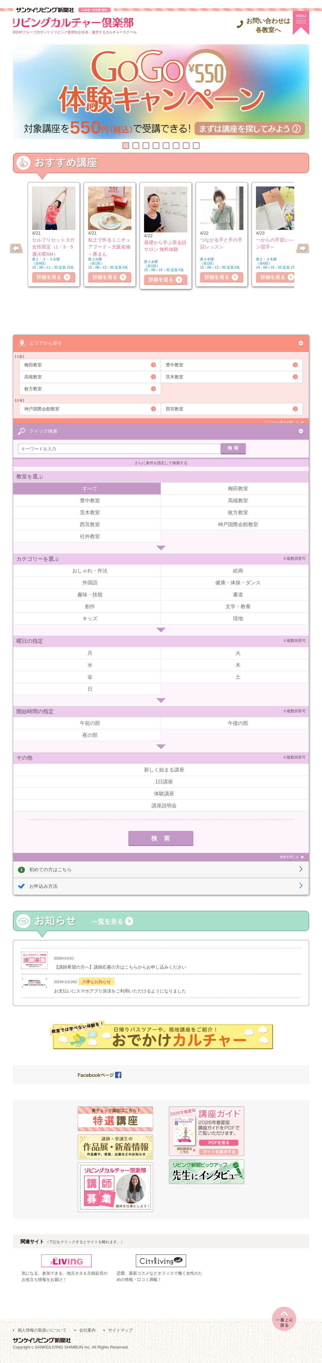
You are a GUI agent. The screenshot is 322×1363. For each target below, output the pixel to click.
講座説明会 (164, 798)
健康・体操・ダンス (238, 575)
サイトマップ (120, 1335)
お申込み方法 (43, 879)
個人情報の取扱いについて (42, 1335)
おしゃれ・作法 (90, 563)
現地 (238, 611)
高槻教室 (33, 376)
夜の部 (89, 728)
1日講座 (164, 774)
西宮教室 (174, 408)
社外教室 (90, 529)
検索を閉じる (289, 849)
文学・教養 (238, 599)
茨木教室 (174, 376)
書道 (238, 587)
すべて (89, 481)
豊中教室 (174, 364)
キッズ (89, 611)
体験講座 (164, 786)
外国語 (89, 575)
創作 (90, 599)
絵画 (238, 563)
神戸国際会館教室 (41, 408)
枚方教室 (33, 388)
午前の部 (90, 716)
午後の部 (238, 716)
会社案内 (87, 1335)
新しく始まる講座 (164, 762)
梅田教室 (33, 364)
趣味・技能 (90, 587)
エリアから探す (45, 342)
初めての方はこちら (50, 862)
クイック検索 (43, 422)
